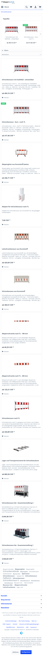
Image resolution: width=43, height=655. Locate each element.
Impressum (33, 627)
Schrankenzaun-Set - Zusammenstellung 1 (17, 545)
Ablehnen (15, 652)
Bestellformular (10, 627)
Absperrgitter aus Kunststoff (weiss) (15, 164)
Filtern (5, 50)
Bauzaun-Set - (17, 574)
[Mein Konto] (35, 7)
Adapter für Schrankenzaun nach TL (15, 207)
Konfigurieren (26, 652)
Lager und (20, 587)
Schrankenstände (11, 571)
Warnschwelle (28, 583)
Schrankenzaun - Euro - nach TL (31, 38)
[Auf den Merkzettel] (5, 98)
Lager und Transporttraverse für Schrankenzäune (20, 461)
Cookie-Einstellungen (11, 621)
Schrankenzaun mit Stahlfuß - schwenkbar (12, 38)
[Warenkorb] (40, 7)
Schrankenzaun (31, 576)
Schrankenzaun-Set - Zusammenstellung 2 (17, 503)
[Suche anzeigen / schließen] (26, 7)
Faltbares (7, 578)
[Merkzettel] (31, 7)
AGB (27, 627)
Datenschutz (20, 627)
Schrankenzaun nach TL (11, 418)
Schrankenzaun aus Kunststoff (13, 291)
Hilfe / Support (7, 624)
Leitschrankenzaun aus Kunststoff (15, 249)
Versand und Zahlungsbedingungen (29, 624)
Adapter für (20, 576)
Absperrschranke (8, 569)
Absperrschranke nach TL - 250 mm (15, 376)
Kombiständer (7, 574)
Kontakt (15, 624)
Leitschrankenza (9, 587)
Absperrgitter (20, 569)
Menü (5, 6)
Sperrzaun (26, 574)
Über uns (34, 621)
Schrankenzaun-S (11, 580)
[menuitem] (5, 7)
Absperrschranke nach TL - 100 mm (15, 334)
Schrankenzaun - (34, 571)
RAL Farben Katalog (24, 621)
